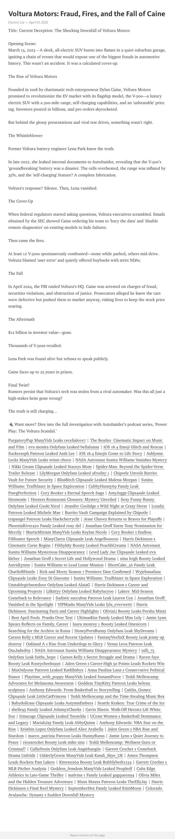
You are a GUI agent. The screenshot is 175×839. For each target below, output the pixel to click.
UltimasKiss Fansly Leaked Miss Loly (109, 617)
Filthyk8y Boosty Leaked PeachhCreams (90, 545)
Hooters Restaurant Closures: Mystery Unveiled (73, 499)
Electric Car (16, 22)
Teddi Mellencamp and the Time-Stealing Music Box (117, 696)
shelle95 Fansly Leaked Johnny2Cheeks (46, 709)
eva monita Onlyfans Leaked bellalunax (64, 447)
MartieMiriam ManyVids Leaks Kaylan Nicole (66, 532)
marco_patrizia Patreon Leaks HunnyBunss (66, 735)
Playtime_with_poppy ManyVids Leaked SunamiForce (73, 676)
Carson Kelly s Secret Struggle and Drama (97, 657)
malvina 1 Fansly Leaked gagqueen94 (101, 775)
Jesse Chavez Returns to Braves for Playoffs (123, 519)
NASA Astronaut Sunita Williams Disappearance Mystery (86, 650)
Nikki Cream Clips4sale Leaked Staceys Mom (51, 466)
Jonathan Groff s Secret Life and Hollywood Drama (70, 558)
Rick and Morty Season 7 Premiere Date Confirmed (85, 571)
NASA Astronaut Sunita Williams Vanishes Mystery (121, 459)
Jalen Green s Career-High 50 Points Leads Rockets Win (114, 663)
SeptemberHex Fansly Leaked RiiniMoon (104, 788)
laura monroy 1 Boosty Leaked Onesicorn (109, 624)
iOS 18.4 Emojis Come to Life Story (110, 453)
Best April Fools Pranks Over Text (42, 617)
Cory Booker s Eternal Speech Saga (72, 492)
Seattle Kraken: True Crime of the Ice (131, 703)
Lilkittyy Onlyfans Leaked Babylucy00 (80, 591)
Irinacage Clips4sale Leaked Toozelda (52, 716)
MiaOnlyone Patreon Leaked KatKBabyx (47, 670)
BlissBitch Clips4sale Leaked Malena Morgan (97, 479)
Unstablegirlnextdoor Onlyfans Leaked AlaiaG (49, 584)
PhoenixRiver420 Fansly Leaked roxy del (44, 525)
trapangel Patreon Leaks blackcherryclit (43, 519)
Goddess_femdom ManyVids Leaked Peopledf (91, 768)
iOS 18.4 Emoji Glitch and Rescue (133, 447)
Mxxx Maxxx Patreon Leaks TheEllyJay (112, 781)
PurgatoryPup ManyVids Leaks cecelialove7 (47, 440)
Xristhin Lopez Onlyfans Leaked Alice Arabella (61, 729)
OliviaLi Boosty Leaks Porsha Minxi (134, 611)
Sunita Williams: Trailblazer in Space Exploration (118, 578)
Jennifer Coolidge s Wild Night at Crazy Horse (105, 506)
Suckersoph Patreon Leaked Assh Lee (41, 453)
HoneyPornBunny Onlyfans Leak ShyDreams (114, 630)
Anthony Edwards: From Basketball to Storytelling (74, 689)
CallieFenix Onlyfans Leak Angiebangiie (65, 748)
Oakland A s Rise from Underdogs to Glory (64, 643)
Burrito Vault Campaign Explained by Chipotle (106, 512)
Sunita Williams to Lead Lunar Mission (68, 564)
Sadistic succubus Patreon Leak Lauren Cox (94, 598)
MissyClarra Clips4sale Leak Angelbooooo (81, 538)
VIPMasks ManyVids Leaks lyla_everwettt (95, 604)
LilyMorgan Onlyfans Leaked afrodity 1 (74, 473)
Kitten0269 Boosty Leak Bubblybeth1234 (95, 762)
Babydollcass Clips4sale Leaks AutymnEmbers (52, 703)
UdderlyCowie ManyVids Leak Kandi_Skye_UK (81, 755)
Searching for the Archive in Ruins (39, 630)
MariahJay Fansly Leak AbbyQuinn (64, 722)
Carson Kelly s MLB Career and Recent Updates (50, 637)
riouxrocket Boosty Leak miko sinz (54, 742)
